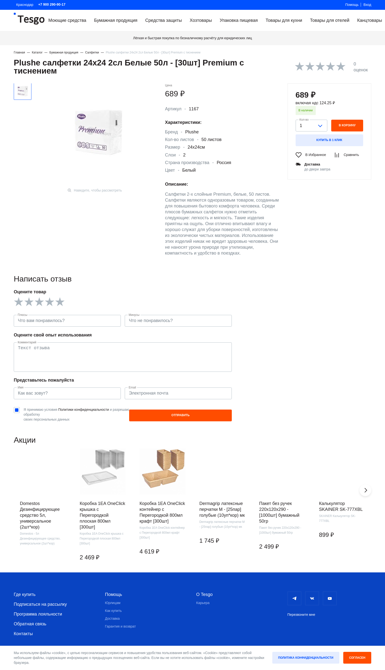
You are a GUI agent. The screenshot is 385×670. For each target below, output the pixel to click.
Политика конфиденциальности (305, 657)
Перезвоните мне (301, 610)
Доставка (112, 614)
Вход (367, 5)
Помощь (351, 5)
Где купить (25, 590)
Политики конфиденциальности (83, 410)
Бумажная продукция (115, 20)
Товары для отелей (329, 20)
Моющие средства (67, 20)
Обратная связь (30, 619)
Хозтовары (201, 20)
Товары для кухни (284, 20)
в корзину (347, 125)
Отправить (216, 412)
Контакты (23, 629)
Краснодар (24, 5)
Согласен (357, 657)
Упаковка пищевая (239, 20)
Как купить (113, 606)
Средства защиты (163, 20)
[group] (40, 503)
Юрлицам (113, 598)
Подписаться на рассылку (40, 599)
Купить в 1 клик (329, 140)
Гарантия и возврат (120, 622)
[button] (365, 485)
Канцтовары (369, 20)
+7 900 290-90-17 (52, 4)
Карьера (202, 598)
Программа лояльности (38, 609)
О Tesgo (204, 590)
